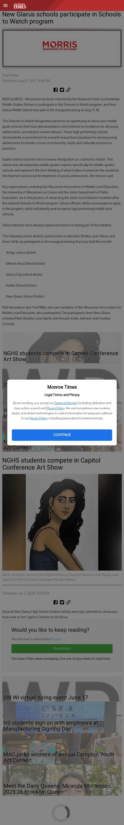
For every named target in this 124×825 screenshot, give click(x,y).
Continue (62, 435)
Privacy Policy (55, 408)
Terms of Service (65, 403)
